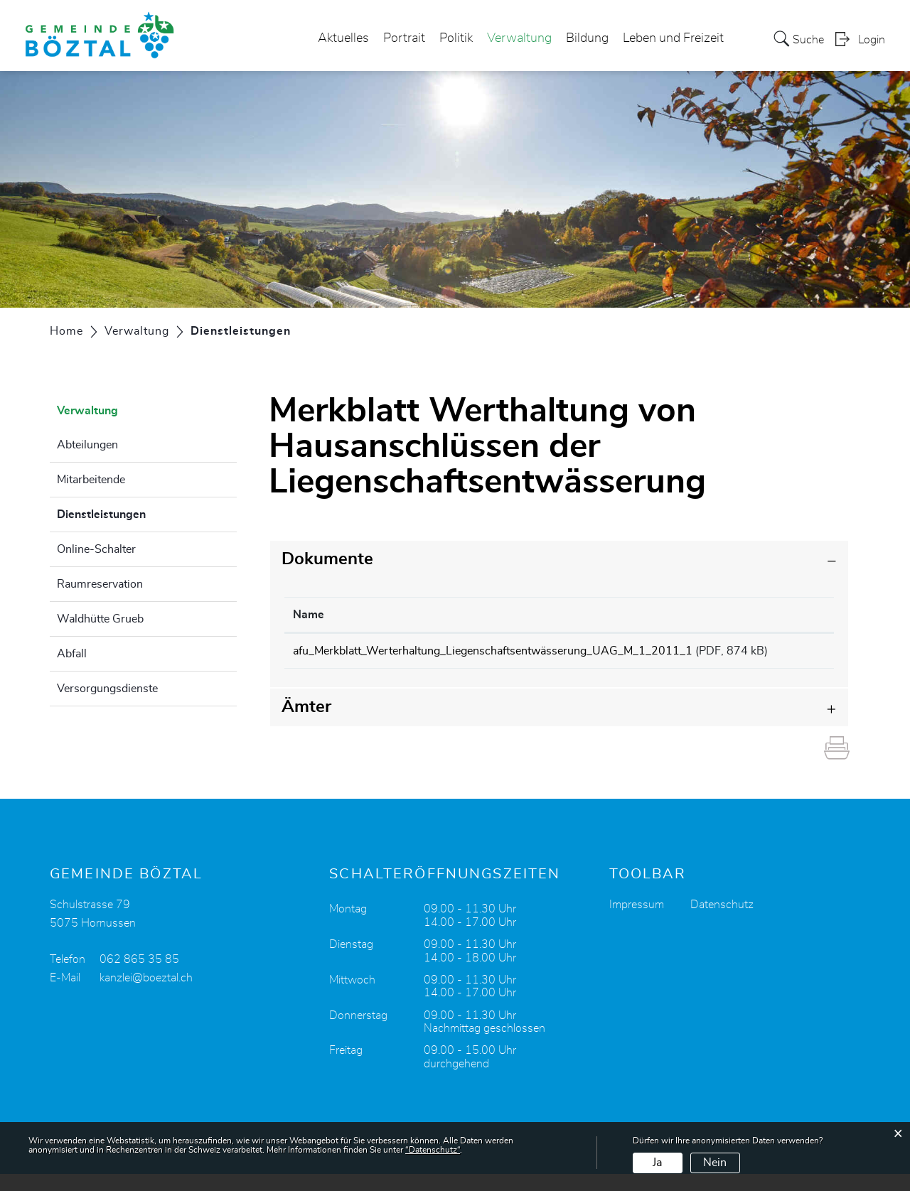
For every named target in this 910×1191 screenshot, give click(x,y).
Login (871, 39)
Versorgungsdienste (107, 688)
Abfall (72, 653)
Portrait (404, 38)
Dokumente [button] (327, 559)
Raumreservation (100, 584)
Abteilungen (87, 445)
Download (796, 653)
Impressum (636, 921)
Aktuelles (343, 38)
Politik (456, 38)
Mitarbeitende (91, 479)
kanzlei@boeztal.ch (146, 995)
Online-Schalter (96, 549)
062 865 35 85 (139, 976)
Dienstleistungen (137, 512)
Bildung (587, 38)
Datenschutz (722, 921)
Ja (657, 1162)
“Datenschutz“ (432, 1150)
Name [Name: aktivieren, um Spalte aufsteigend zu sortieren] (308, 614)
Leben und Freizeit (673, 38)
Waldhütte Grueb (100, 619)
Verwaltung (519, 38)
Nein (715, 1162)
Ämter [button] (306, 724)
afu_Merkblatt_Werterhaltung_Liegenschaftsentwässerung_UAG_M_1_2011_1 (492, 651)
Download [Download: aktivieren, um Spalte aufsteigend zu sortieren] (794, 614)
